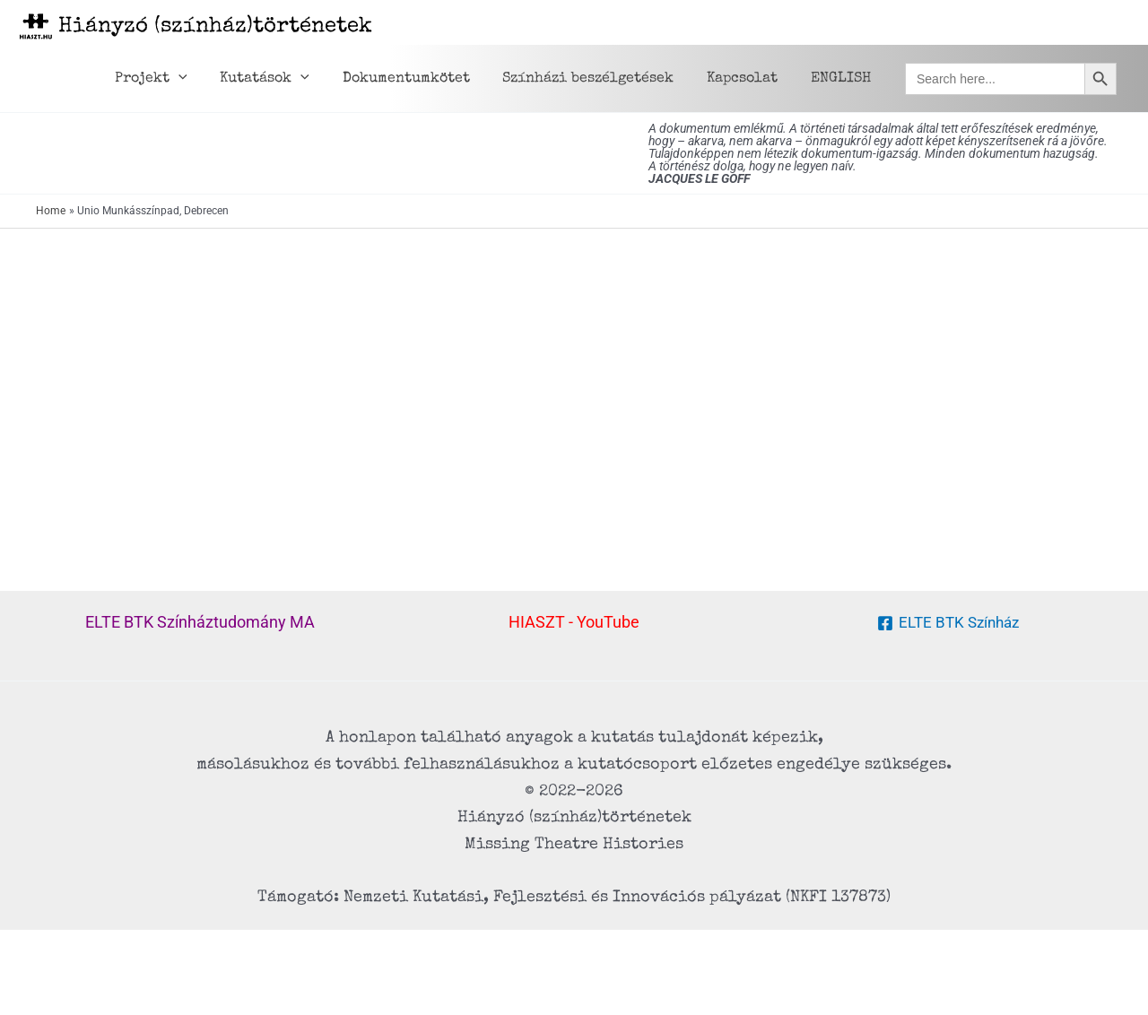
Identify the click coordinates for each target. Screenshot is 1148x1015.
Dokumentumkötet (420, 79)
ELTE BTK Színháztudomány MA (200, 621)
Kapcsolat (748, 79)
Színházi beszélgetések (598, 79)
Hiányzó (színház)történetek (215, 27)
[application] (202, 79)
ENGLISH (843, 79)
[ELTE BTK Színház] (947, 623)
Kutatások (283, 79)
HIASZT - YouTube (574, 621)
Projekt (174, 79)
